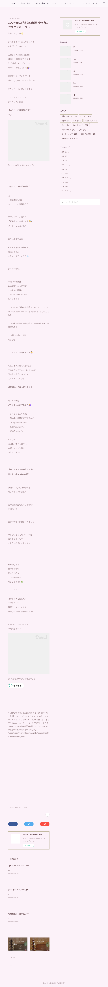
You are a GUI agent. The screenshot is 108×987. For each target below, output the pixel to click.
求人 (65, 125)
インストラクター (67, 3)
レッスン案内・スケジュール (45, 3)
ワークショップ (69, 134)
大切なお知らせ (69, 116)
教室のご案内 (25, 3)
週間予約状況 (88, 134)
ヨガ (77, 121)
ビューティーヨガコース (88, 3)
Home (13, 3)
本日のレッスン (69, 139)
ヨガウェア (91, 121)
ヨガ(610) (11, 807)
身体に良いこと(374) (21, 807)
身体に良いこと (80, 125)
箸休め (65, 121)
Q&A (82, 130)
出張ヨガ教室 (68, 130)
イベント (85, 116)
